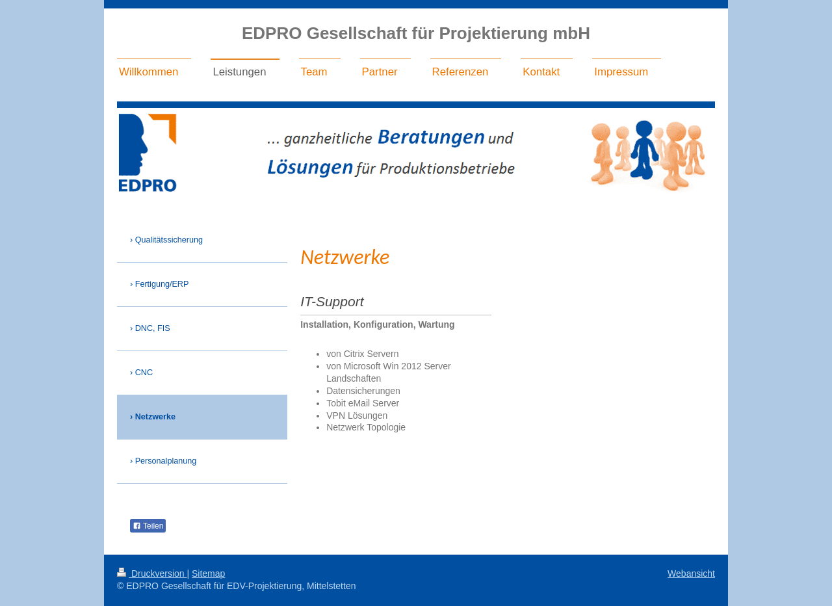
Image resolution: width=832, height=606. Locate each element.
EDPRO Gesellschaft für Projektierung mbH (416, 33)
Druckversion (152, 573)
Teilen (148, 526)
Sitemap (208, 573)
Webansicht (691, 573)
